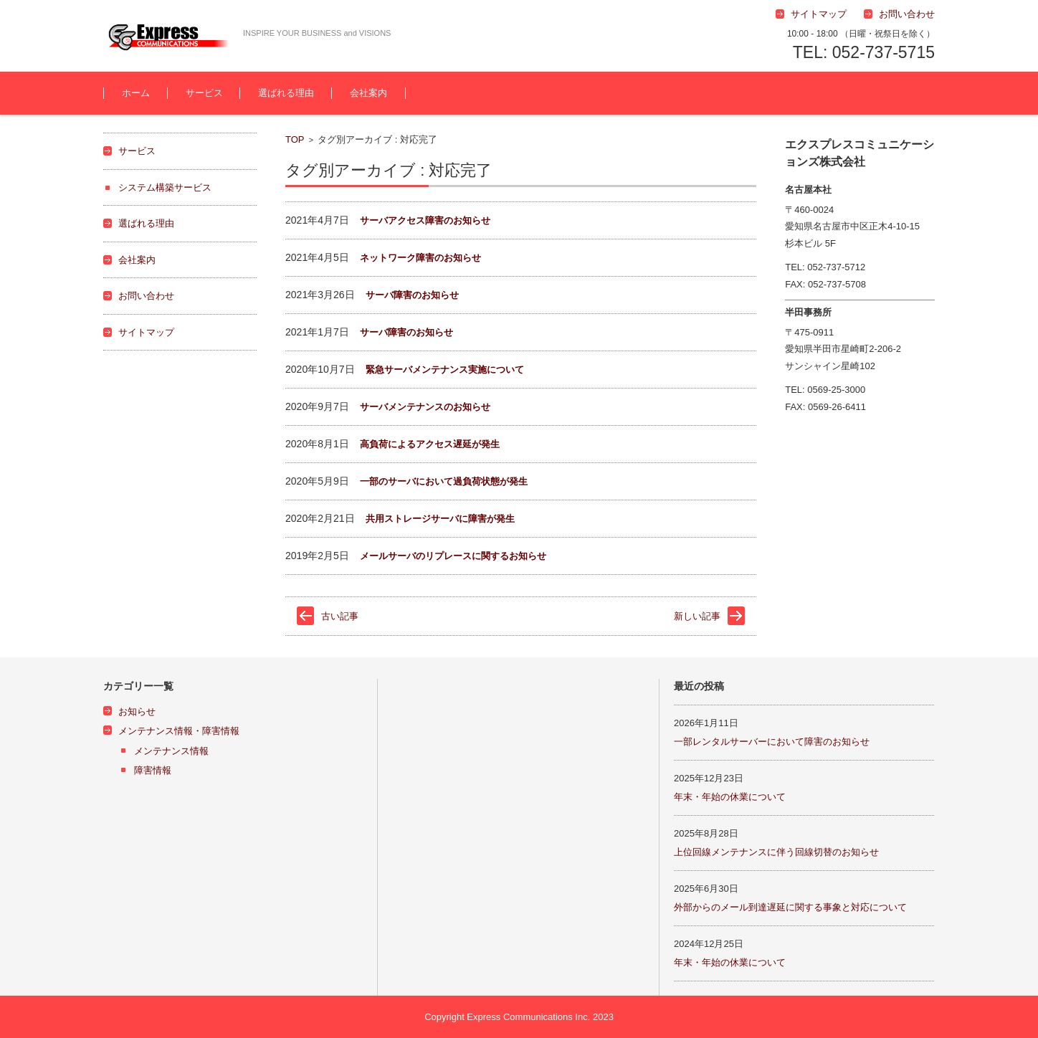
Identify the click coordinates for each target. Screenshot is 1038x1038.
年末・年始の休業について (730, 796)
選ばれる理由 (286, 92)
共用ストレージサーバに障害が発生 (440, 518)
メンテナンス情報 (171, 751)
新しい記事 (697, 616)
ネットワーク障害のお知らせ (420, 257)
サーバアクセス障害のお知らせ (425, 220)
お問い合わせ (146, 295)
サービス (204, 92)
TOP (295, 139)
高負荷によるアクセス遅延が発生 (430, 444)
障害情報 (152, 770)
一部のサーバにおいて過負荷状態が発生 (444, 481)
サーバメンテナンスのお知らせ (425, 406)
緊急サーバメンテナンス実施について (445, 369)
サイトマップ (146, 332)
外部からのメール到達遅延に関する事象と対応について (790, 907)
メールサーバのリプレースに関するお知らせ (453, 556)
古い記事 (339, 616)
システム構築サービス (164, 187)
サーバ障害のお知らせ (412, 295)
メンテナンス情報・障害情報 (178, 730)
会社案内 (368, 92)
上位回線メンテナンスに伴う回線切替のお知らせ (776, 852)
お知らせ (137, 711)
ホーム (136, 92)
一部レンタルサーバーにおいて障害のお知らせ (772, 741)
